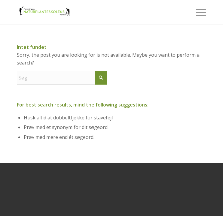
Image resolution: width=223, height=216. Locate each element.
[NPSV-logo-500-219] (93, 12)
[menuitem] (198, 12)
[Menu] (198, 12)
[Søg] (62, 78)
